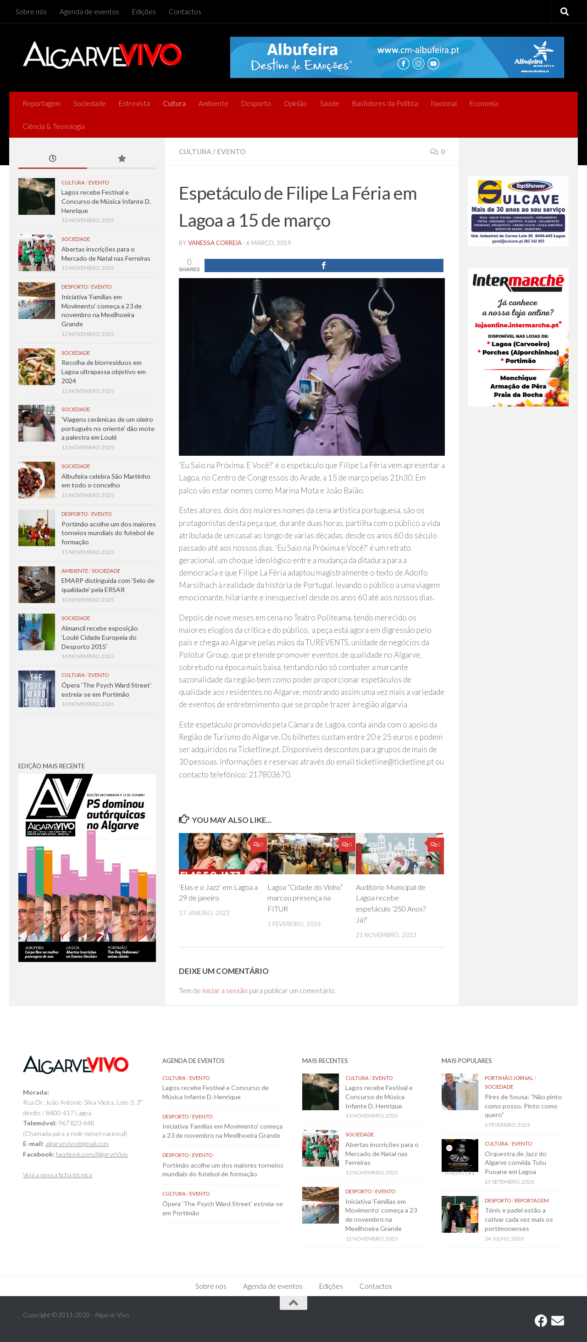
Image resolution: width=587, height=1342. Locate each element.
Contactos (185, 11)
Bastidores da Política (385, 103)
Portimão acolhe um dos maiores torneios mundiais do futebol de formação (108, 533)
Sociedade (89, 103)
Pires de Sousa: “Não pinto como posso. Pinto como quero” (523, 1105)
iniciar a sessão (225, 990)
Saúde (329, 103)
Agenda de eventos (89, 11)
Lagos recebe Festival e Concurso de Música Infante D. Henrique (106, 201)
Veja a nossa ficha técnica (57, 1175)
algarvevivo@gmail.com (77, 1143)
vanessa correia (215, 242)
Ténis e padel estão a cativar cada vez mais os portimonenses (519, 1219)
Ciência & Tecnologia (53, 126)
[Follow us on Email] (557, 1320)
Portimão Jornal (509, 1078)
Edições (144, 11)
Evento (231, 151)
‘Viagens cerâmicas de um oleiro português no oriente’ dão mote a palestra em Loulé (108, 428)
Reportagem (41, 103)
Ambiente (213, 103)
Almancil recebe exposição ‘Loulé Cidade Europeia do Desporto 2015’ (99, 637)
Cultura (174, 103)
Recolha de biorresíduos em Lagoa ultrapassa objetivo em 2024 (103, 371)
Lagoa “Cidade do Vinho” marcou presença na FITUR (305, 898)
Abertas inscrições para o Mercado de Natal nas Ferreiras (382, 1153)
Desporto (256, 103)
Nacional (444, 103)
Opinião (295, 103)
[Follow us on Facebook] (541, 1320)
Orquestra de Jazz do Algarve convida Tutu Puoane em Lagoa (516, 1162)
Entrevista (134, 103)
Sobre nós (31, 11)
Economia (484, 103)
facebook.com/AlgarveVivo (92, 1154)
